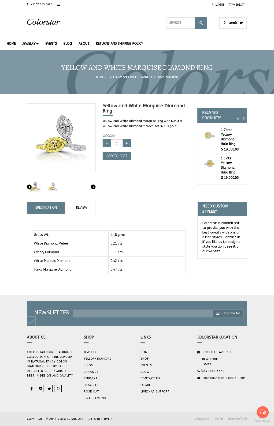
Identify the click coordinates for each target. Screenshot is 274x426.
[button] (238, 118)
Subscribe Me (228, 313)
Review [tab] (81, 208)
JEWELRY (90, 352)
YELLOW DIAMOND (98, 358)
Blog (145, 371)
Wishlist (237, 4)
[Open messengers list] (263, 412)
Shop (145, 358)
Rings (88, 365)
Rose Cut (91, 391)
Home (99, 77)
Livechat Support (155, 391)
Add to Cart (117, 156)
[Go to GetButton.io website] (262, 421)
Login (218, 4)
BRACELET (91, 385)
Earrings (91, 371)
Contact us (150, 378)
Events (146, 365)
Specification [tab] (46, 208)
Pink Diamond (95, 398)
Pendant (91, 378)
